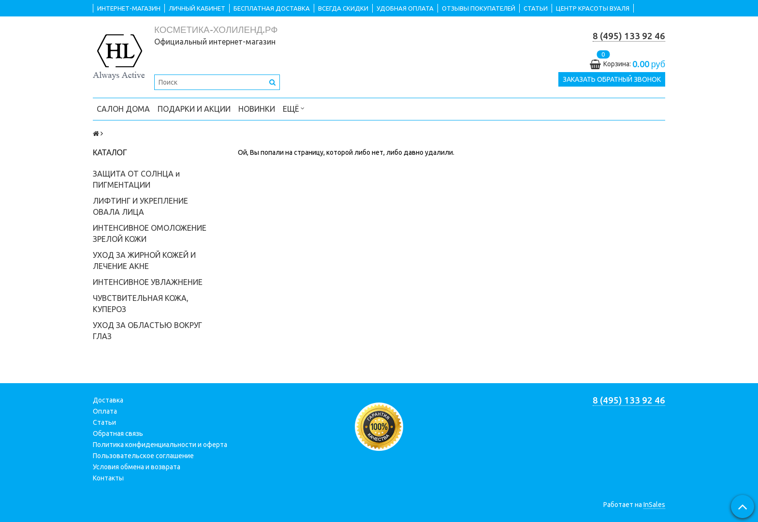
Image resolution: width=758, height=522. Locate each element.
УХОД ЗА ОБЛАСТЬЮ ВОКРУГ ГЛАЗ (147, 331)
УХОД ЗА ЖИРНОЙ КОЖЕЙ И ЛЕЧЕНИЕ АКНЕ (144, 260)
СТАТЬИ (536, 8)
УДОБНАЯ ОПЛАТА (405, 8)
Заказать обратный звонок (612, 79)
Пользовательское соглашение (143, 456)
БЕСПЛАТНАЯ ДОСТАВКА (271, 8)
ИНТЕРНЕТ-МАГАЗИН (128, 8)
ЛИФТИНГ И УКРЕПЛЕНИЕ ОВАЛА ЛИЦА (140, 206)
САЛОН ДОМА (123, 108)
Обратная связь (118, 433)
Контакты (108, 478)
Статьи (104, 422)
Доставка (108, 400)
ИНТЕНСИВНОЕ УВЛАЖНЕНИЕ (148, 282)
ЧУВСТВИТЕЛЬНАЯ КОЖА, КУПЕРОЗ (141, 303)
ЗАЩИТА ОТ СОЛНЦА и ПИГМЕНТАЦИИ (136, 179)
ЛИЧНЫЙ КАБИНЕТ (197, 8)
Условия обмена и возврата (136, 467)
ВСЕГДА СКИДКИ (343, 8)
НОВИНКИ (256, 108)
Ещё (294, 108)
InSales (654, 504)
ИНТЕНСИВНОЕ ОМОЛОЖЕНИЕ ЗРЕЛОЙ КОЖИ (149, 233)
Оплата (105, 411)
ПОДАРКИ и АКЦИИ (194, 108)
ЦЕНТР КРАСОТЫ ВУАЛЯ (592, 8)
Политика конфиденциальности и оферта (160, 444)
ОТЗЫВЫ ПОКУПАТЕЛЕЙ (478, 8)
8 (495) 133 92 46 (629, 36)
